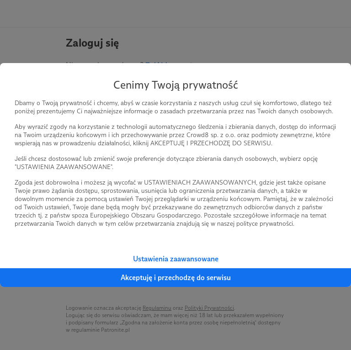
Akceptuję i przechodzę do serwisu (176, 277)
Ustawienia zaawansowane (175, 259)
